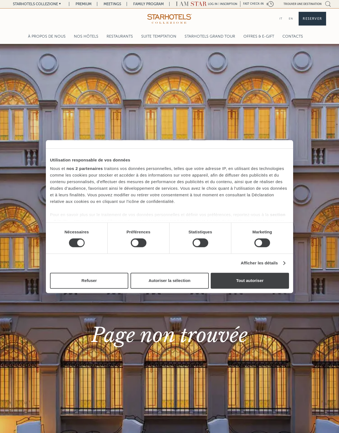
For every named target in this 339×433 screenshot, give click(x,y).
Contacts (292, 36)
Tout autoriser (250, 280)
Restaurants (120, 36)
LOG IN (213, 3)
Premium (83, 4)
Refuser (89, 280)
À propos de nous (47, 36)
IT (280, 18)
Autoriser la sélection (170, 280)
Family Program (148, 4)
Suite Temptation (158, 36)
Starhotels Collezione (35, 4)
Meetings (112, 4)
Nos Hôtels (86, 36)
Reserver (312, 19)
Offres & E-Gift (258, 36)
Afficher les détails (259, 263)
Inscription (228, 3)
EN (291, 18)
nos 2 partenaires (84, 168)
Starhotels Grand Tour (210, 36)
